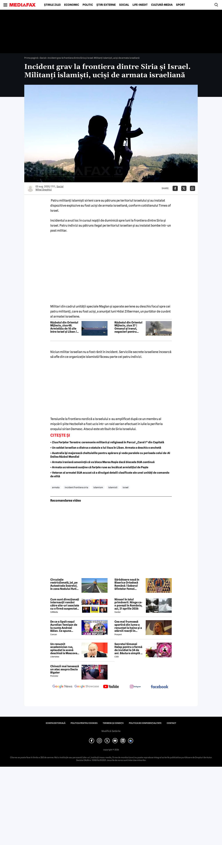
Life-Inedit (140, 4)
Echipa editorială (55, 723)
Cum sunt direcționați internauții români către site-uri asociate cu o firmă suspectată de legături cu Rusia (64, 604)
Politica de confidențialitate (145, 723)
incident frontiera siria (76, 487)
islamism (98, 487)
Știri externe (106, 4)
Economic (71, 4)
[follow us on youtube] (111, 687)
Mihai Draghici (44, 189)
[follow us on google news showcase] (87, 687)
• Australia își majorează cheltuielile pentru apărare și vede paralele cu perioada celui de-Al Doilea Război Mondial (110, 454)
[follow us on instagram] (135, 687)
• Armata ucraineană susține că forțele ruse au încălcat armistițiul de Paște (99, 467)
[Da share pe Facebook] (175, 188)
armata (55, 487)
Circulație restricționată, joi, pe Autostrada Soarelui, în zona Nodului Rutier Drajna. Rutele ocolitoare (64, 584)
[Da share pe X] (183, 188)
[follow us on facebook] (159, 687)
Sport (180, 4)
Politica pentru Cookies (84, 723)
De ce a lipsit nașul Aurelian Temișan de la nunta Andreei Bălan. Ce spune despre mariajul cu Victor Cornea (63, 626)
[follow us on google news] (62, 687)
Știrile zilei (52, 4)
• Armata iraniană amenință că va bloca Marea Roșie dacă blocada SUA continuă (102, 462)
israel (125, 487)
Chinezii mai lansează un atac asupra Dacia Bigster (64, 669)
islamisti (112, 487)
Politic (88, 4)
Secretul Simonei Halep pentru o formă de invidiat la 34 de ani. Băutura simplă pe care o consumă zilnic (129, 649)
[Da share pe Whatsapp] (192, 188)
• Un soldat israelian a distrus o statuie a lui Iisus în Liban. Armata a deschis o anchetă (105, 447)
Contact (171, 723)
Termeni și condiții (113, 723)
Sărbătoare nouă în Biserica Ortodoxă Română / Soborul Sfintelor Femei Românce (126, 584)
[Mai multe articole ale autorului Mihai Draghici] (30, 188)
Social (124, 4)
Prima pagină (31, 57)
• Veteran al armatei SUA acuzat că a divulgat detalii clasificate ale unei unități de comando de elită (109, 474)
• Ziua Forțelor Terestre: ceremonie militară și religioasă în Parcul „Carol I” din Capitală (107, 442)
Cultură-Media (162, 4)
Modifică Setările (111, 731)
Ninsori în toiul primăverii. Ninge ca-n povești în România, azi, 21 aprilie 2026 (128, 604)
